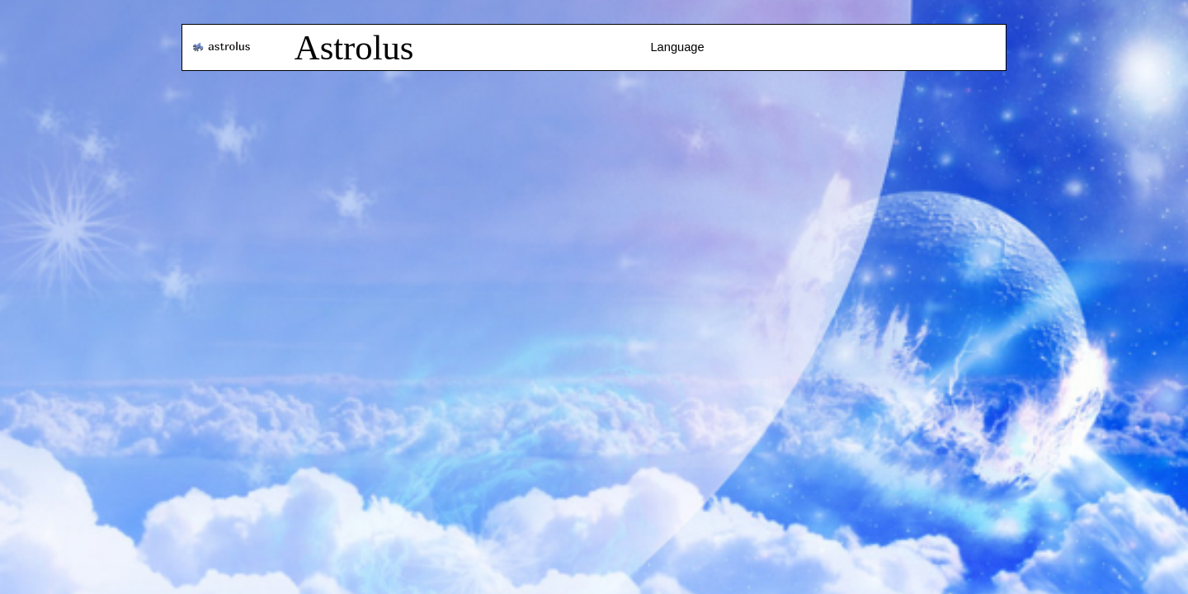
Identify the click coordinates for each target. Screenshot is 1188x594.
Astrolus (354, 47)
